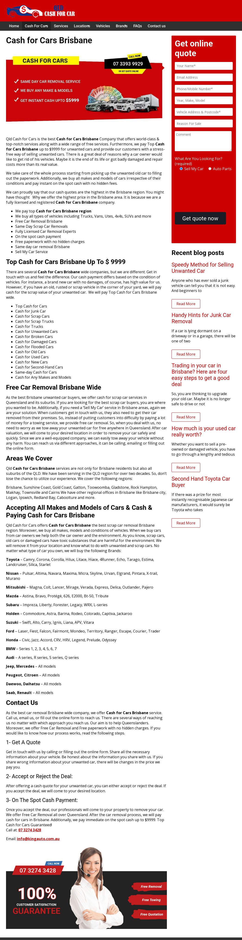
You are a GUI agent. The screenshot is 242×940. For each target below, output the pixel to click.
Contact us (157, 26)
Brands (121, 26)
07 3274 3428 (29, 829)
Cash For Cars (36, 26)
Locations (82, 26)
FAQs (137, 26)
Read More (185, 303)
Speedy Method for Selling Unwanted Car (203, 268)
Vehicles (103, 26)
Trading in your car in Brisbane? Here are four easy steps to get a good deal (200, 374)
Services (61, 26)
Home (14, 26)
